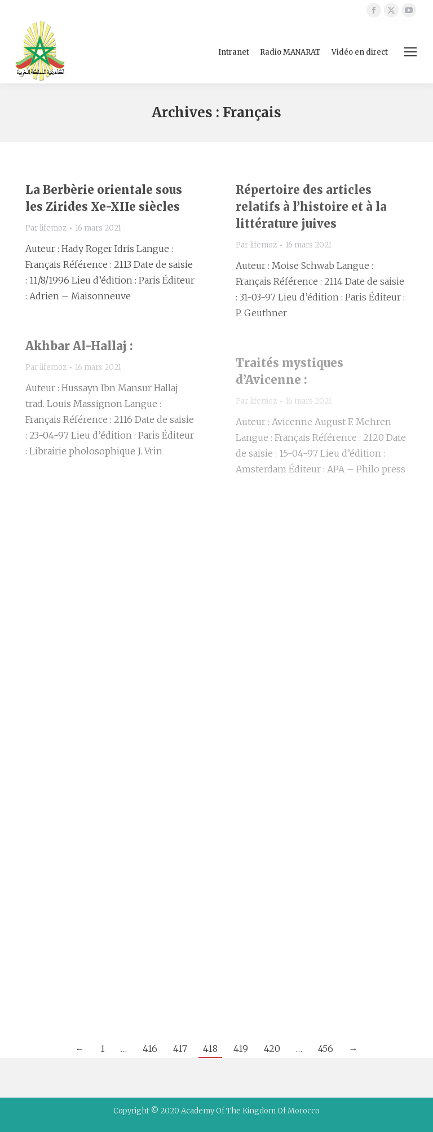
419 (240, 1048)
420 (272, 1048)
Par (46, 228)
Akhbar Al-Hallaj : (79, 346)
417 (180, 1048)
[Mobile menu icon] (410, 52)
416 (150, 1048)
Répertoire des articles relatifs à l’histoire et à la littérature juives (311, 207)
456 (325, 1048)
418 (210, 1048)
